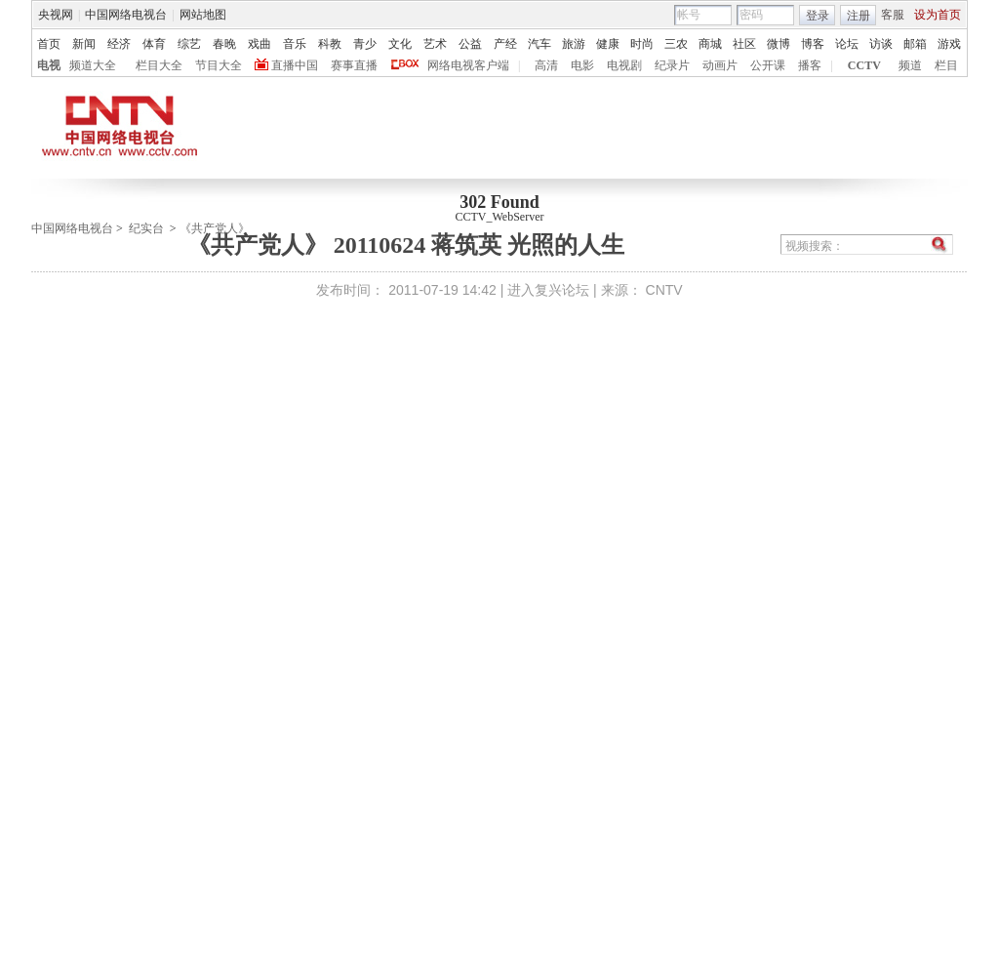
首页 (48, 44)
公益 (470, 44)
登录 (817, 15)
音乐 (294, 44)
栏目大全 (159, 65)
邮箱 (915, 44)
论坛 (847, 44)
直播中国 (294, 65)
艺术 (435, 44)
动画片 (720, 65)
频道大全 (92, 65)
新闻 (84, 44)
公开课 (767, 65)
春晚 (224, 44)
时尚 (642, 44)
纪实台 (146, 228)
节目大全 (218, 65)
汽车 (539, 44)
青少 (365, 44)
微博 (778, 44)
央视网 (55, 14)
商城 (710, 44)
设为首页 (937, 14)
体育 (154, 44)
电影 (582, 65)
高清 (546, 65)
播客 (809, 65)
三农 (676, 44)
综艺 (189, 44)
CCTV (864, 65)
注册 (858, 15)
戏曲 (259, 44)
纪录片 (672, 65)
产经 (505, 44)
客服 (892, 14)
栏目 (946, 65)
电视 (48, 65)
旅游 (573, 44)
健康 (607, 44)
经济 (119, 44)
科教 (329, 44)
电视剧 (624, 65)
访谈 (881, 44)
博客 (812, 44)
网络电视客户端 (468, 65)
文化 (400, 44)
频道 (910, 65)
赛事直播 (354, 65)
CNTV (664, 290)
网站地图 (203, 14)
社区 (744, 44)
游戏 (949, 44)
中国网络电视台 (126, 14)
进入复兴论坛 (548, 290)
